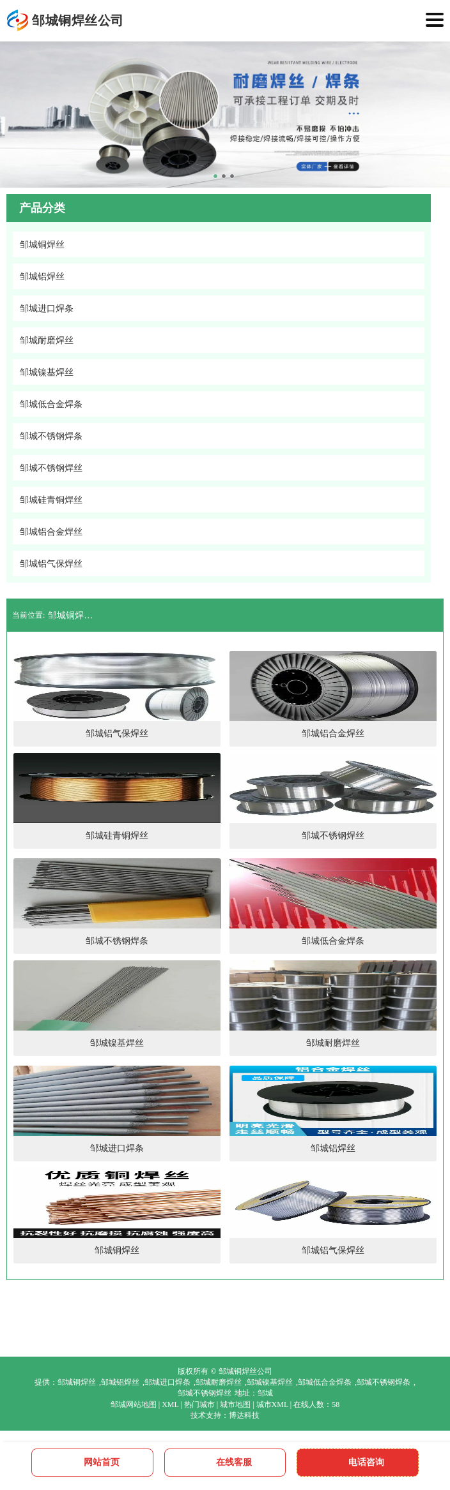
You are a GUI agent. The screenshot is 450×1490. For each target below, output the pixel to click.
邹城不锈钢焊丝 (204, 1393)
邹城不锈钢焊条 (383, 1382)
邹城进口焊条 (167, 1382)
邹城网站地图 (134, 1404)
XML (170, 1404)
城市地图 (235, 1404)
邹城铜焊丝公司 (73, 615)
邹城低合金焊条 (325, 1382)
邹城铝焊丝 (120, 1382)
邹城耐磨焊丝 (219, 1382)
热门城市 (199, 1404)
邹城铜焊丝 (77, 1382)
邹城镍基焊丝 (270, 1382)
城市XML (272, 1404)
